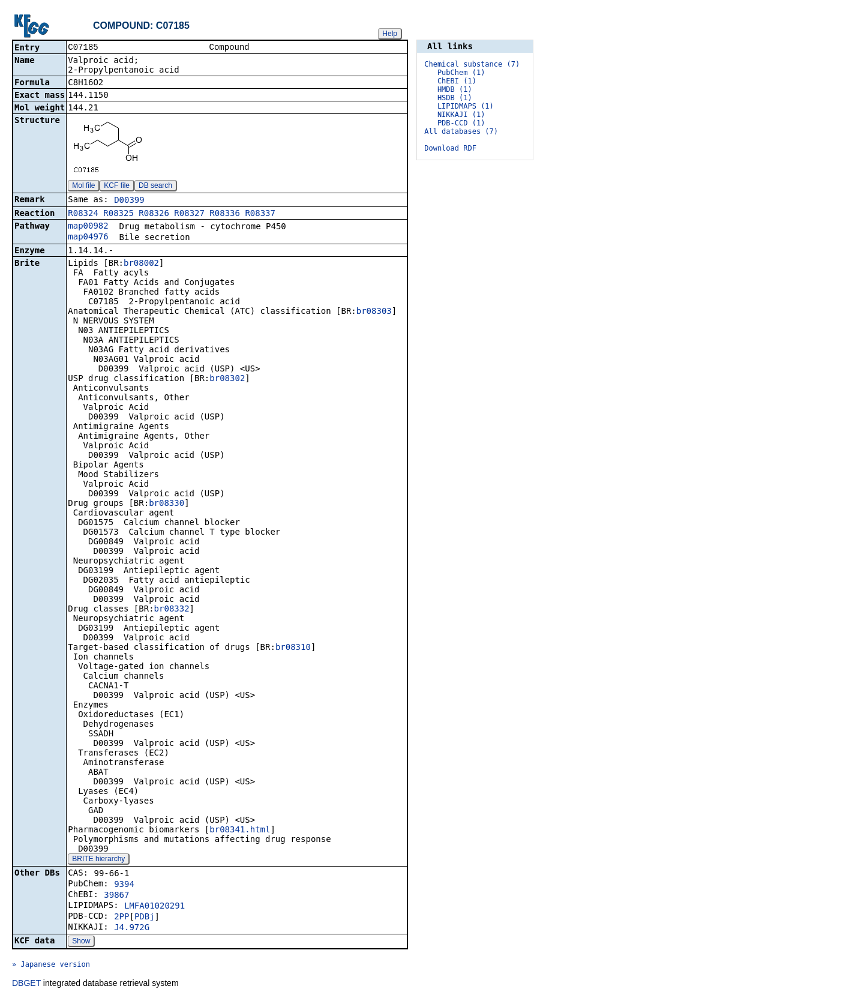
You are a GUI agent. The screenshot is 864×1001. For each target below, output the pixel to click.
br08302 (227, 379)
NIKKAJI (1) (461, 114)
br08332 (172, 610)
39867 (116, 896)
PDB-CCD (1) (461, 123)
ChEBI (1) (456, 81)
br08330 (166, 504)
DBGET (26, 984)
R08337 (260, 214)
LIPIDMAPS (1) (465, 106)
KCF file (117, 186)
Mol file (83, 186)
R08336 (224, 214)
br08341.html (239, 830)
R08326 (154, 214)
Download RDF (450, 148)
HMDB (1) (454, 89)
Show (81, 942)
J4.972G (131, 928)
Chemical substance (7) (472, 64)
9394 (124, 885)
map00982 (88, 227)
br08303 (374, 312)
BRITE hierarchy (98, 860)
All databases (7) (461, 131)
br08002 (141, 264)
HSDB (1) (454, 98)
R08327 (189, 214)
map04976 (88, 237)
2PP (121, 917)
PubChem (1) (461, 72)
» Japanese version (51, 965)
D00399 (129, 201)
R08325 (118, 214)
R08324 (83, 214)
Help (389, 33)
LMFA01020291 (154, 907)
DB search (155, 186)
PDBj (144, 917)
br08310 (293, 648)
